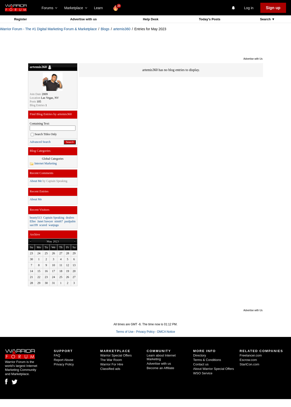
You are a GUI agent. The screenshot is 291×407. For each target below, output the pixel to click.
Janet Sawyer (45, 221)
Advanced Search (40, 142)
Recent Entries (39, 191)
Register (20, 19)
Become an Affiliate (160, 368)
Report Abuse (63, 360)
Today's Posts (209, 19)
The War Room (111, 360)
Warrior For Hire (111, 364)
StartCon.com (249, 364)
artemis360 (121, 29)
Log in (248, 8)
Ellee (33, 221)
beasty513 (36, 217)
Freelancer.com (251, 355)
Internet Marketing (45, 163)
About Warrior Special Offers (213, 369)
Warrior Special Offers (116, 355)
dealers (70, 217)
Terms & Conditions (207, 360)
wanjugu (53, 225)
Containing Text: (40, 123)
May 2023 (53, 241)
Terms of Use (125, 331)
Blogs (105, 29)
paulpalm (69, 221)
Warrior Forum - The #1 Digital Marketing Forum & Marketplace (48, 29)
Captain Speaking (56, 181)
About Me (36, 181)
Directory (199, 355)
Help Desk (150, 19)
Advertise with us (83, 19)
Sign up (273, 8)
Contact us (201, 364)
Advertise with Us (253, 58)
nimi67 (58, 221)
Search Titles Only (44, 134)
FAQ (57, 355)
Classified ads (110, 369)
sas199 (34, 225)
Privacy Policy (145, 331)
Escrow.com (248, 360)
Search (266, 19)
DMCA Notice (166, 331)
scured (43, 225)
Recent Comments (41, 173)
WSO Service (203, 373)
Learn (100, 8)
